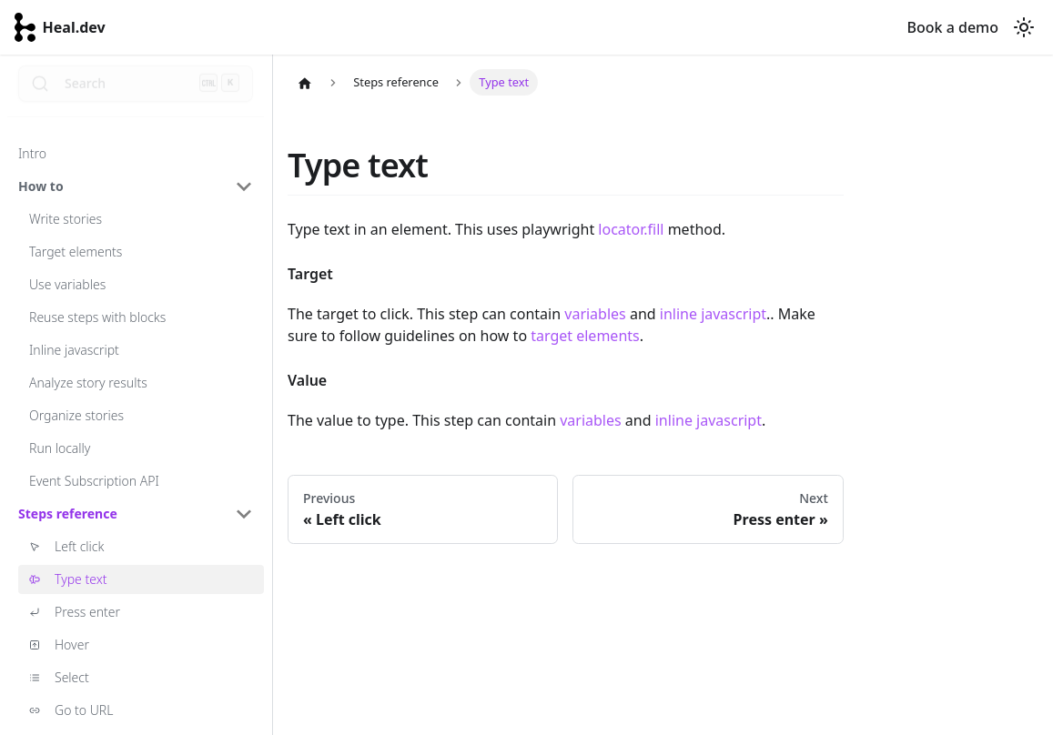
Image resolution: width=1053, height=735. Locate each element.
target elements (585, 336)
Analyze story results (88, 382)
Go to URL (84, 710)
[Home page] (305, 83)
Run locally (59, 448)
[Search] (135, 91)
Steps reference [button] (67, 513)
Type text (80, 579)
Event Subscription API (94, 480)
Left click (79, 546)
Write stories (65, 218)
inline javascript (713, 314)
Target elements (75, 251)
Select (72, 677)
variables (594, 314)
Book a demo (952, 27)
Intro (32, 153)
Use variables (67, 284)
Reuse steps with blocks (97, 317)
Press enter (87, 611)
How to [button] (41, 186)
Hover (72, 644)
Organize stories (76, 415)
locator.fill (630, 229)
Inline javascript (74, 349)
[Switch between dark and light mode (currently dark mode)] (1023, 27)
